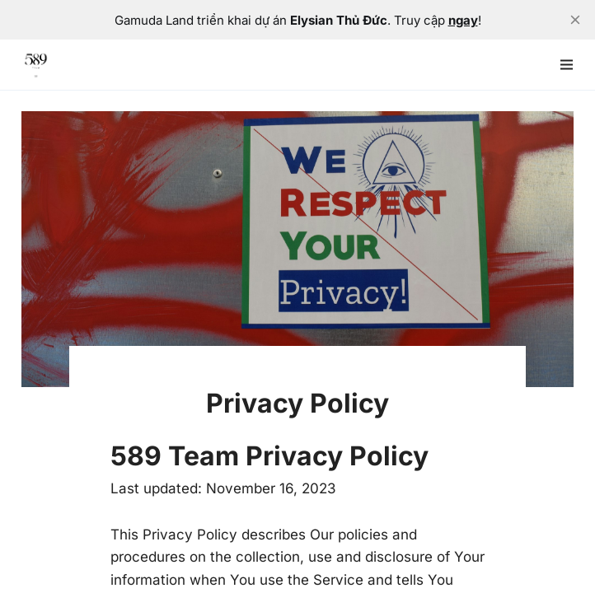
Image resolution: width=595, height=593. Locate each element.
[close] (575, 20)
